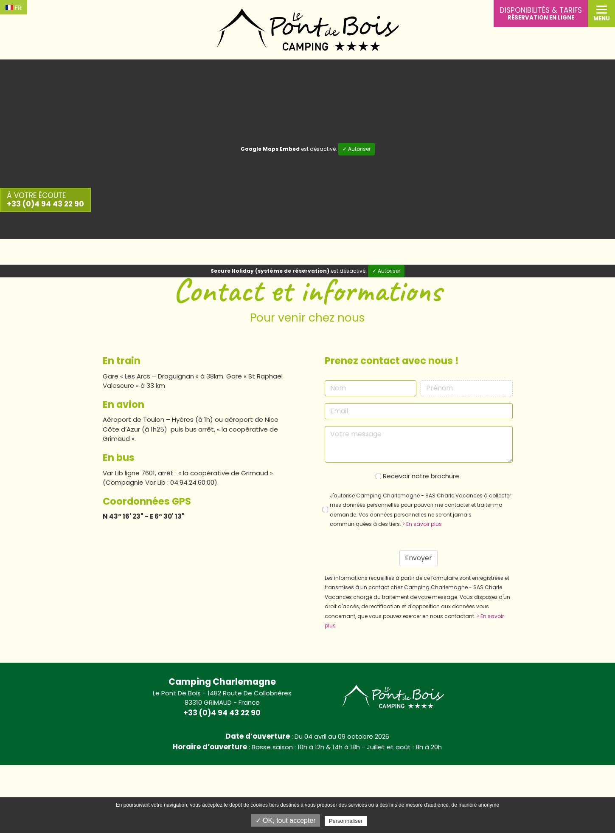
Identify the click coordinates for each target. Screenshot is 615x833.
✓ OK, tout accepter (286, 820)
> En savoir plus (422, 524)
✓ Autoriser (357, 148)
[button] (601, 13)
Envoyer (418, 558)
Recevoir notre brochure (421, 476)
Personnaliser (346, 821)
